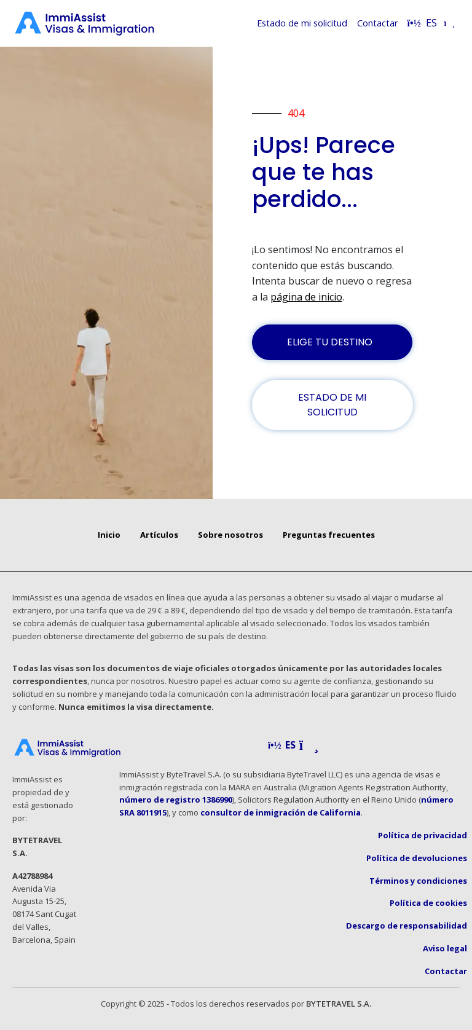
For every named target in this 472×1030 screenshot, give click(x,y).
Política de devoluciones (416, 857)
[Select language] (431, 23)
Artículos (159, 534)
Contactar (377, 23)
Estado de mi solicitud (302, 23)
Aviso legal (445, 948)
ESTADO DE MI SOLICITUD (332, 404)
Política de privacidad (422, 835)
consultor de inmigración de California (280, 812)
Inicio (109, 534)
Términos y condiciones (418, 880)
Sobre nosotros (230, 534)
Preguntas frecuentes (329, 534)
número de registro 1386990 (175, 799)
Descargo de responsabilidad (406, 925)
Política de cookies (428, 902)
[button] (293, 745)
